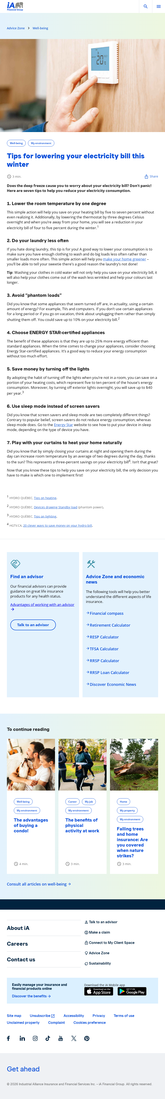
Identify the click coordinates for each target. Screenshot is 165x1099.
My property (127, 810)
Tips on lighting (45, 516)
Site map (14, 1016)
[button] (145, 6)
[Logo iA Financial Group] (15, 9)
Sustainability (97, 963)
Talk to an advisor (33, 624)
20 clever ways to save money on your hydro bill (57, 525)
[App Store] (98, 992)
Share (151, 176)
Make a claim (97, 932)
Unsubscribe (40, 1016)
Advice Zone (16, 28)
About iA (18, 928)
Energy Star (63, 424)
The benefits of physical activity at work (82, 825)
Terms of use (124, 1016)
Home (123, 801)
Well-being (40, 28)
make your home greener (124, 259)
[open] (158, 6)
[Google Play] (132, 992)
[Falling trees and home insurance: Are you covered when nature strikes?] (134, 765)
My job (89, 801)
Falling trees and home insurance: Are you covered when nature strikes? (132, 842)
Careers (17, 944)
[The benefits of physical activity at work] (82, 765)
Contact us (21, 959)
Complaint (56, 1023)
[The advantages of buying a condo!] (31, 765)
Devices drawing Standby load (55, 507)
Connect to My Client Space (109, 943)
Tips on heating (45, 498)
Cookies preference (89, 1023)
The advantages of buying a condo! (31, 825)
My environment (41, 143)
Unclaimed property (23, 1023)
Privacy (99, 1016)
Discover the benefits (31, 996)
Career (72, 801)
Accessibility (74, 1016)
